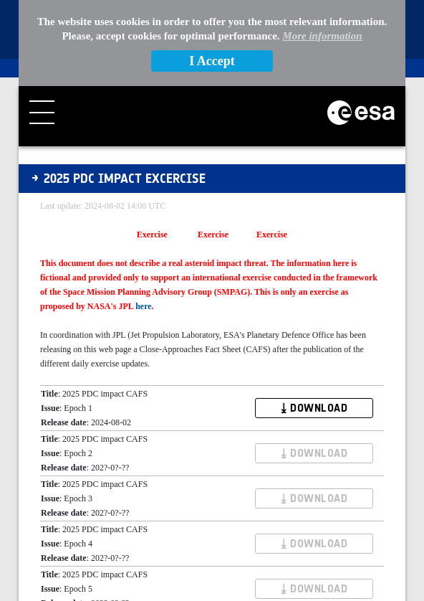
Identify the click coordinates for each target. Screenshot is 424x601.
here (143, 306)
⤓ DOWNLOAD (314, 408)
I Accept (211, 61)
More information (322, 36)
